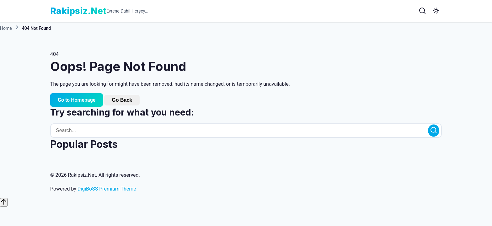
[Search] (422, 11)
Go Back (122, 100)
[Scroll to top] (4, 202)
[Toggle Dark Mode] (436, 11)
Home (6, 28)
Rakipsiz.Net (78, 11)
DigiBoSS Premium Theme (107, 189)
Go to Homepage (76, 100)
